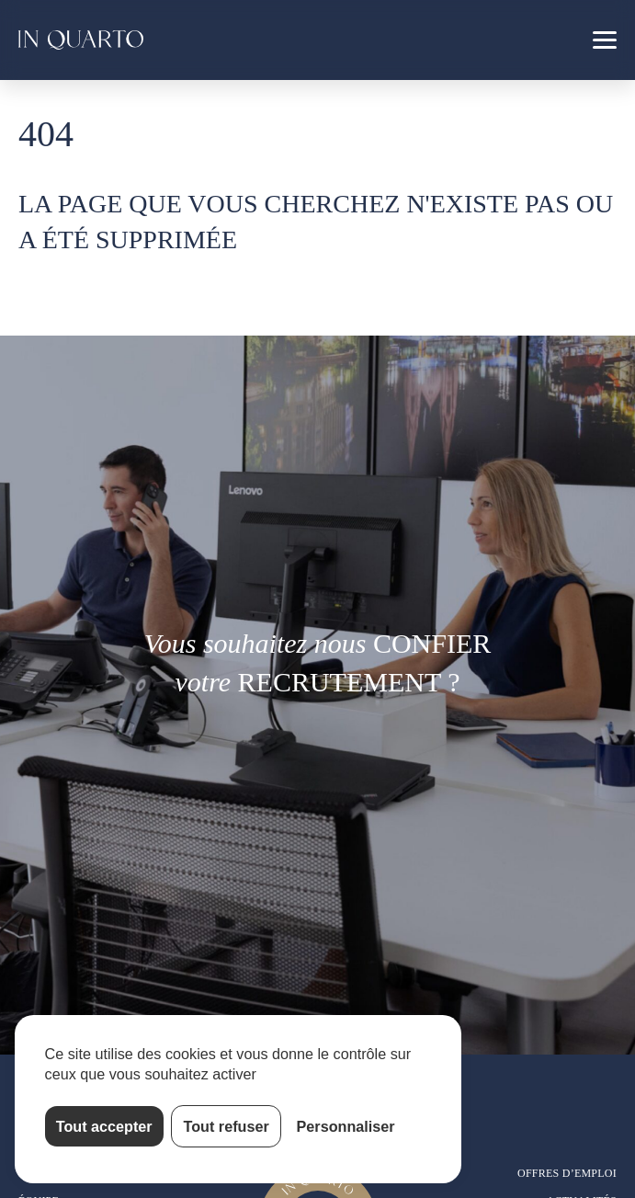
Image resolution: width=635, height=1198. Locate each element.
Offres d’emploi (567, 1173)
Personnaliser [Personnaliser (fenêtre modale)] (346, 1126)
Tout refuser (226, 1126)
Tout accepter (104, 1126)
